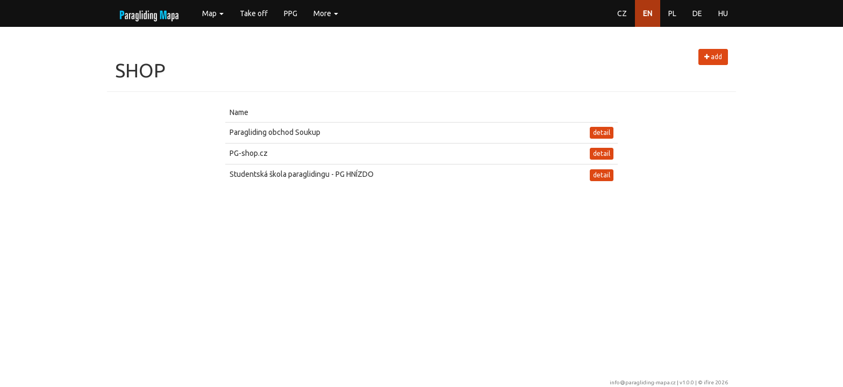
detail (601, 132)
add (713, 56)
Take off (254, 13)
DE (697, 13)
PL (672, 13)
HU (723, 13)
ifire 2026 (716, 382)
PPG (290, 13)
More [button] (325, 13)
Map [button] (213, 13)
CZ (622, 13)
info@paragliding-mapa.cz (643, 382)
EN (647, 13)
